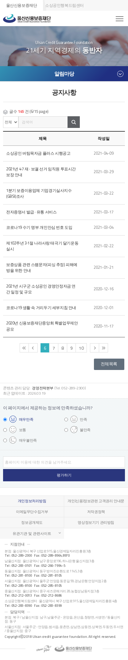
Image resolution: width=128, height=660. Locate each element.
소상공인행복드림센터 (64, 5)
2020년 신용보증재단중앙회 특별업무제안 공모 (42, 326)
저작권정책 (96, 512)
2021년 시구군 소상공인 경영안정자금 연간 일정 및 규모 (41, 289)
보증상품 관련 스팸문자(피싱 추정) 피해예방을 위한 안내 (41, 267)
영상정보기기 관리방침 (96, 522)
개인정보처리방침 (32, 501)
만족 (83, 419)
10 (81, 348)
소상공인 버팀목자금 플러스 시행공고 (38, 153)
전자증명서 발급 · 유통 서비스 (31, 212)
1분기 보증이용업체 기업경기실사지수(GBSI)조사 (39, 193)
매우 (26, 419)
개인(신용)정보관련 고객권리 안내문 (96, 501)
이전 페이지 (33, 347)
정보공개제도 (32, 522)
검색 (74, 122)
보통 (22, 430)
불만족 (85, 430)
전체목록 (109, 364)
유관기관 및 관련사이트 (32, 533)
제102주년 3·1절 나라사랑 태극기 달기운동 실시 (42, 246)
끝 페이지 (103, 347)
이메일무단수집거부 (32, 512)
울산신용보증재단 (21, 5)
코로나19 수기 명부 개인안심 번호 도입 (39, 227)
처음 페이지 (24, 347)
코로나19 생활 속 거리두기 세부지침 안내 (41, 307)
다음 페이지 (94, 347)
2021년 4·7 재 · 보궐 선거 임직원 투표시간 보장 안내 (41, 172)
